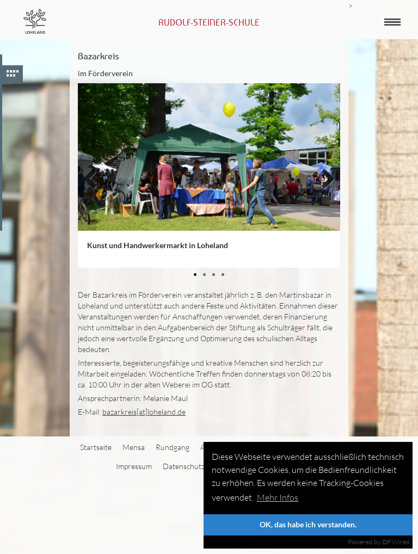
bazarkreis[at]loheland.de (144, 411)
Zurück (94, 196)
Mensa (133, 447)
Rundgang (172, 447)
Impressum (134, 466)
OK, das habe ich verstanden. (308, 524)
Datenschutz (184, 466)
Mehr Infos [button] (277, 497)
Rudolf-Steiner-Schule (209, 22)
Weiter (324, 196)
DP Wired (396, 542)
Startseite (96, 447)
